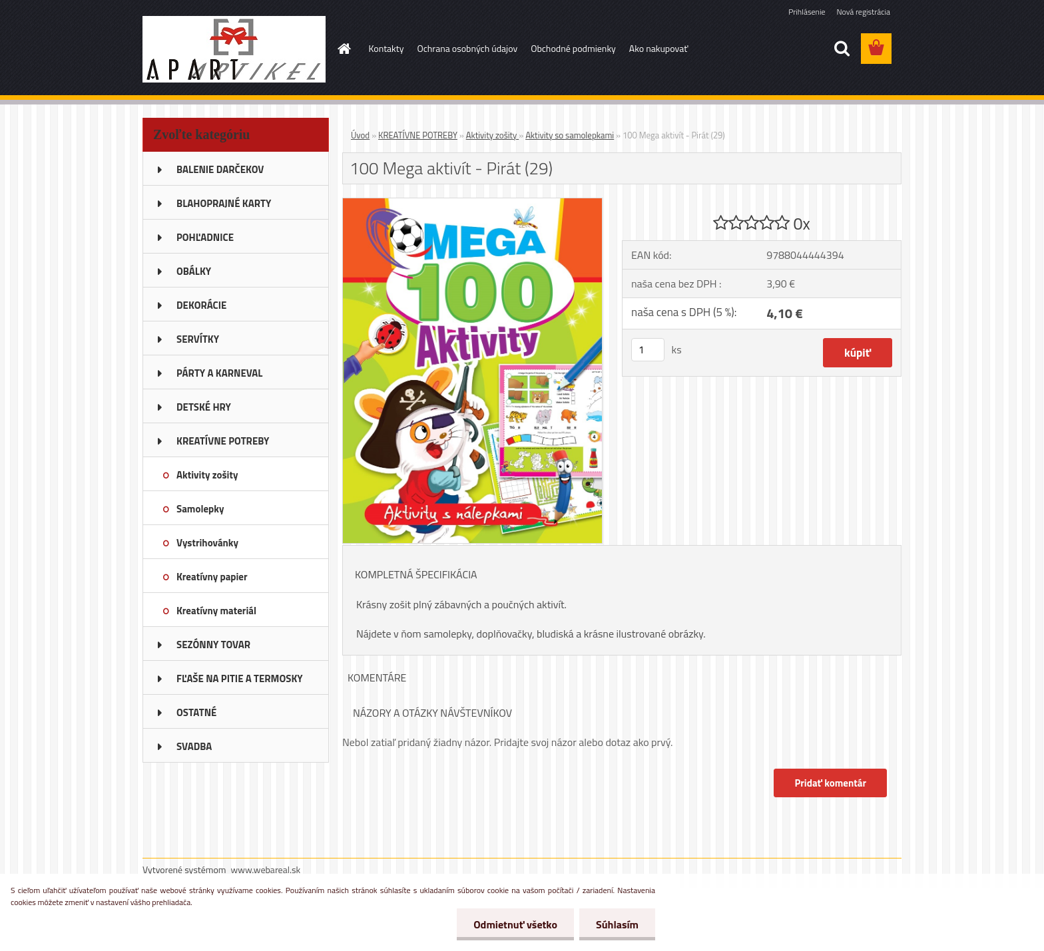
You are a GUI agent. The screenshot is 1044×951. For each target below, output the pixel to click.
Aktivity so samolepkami (569, 135)
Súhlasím (617, 924)
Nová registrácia (863, 11)
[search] (841, 48)
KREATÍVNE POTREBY (417, 135)
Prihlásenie (806, 11)
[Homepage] (343, 48)
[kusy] (647, 349)
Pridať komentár (830, 783)
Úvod (360, 135)
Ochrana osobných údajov (467, 48)
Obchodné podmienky (573, 48)
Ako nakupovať (658, 48)
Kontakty (386, 48)
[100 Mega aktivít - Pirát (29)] (472, 204)
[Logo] (234, 49)
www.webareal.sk (266, 869)
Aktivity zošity (492, 135)
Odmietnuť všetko (515, 924)
